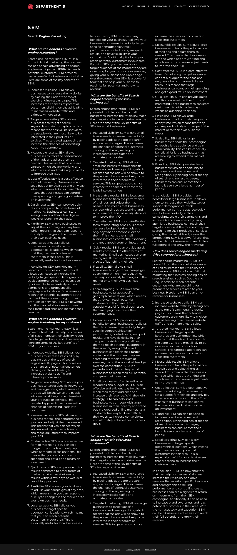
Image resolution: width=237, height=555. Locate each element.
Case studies (197, 6)
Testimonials (161, 6)
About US (142, 6)
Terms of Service (112, 549)
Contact (180, 6)
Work (126, 6)
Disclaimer (150, 549)
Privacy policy (133, 549)
